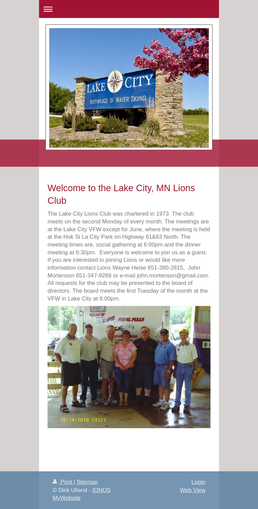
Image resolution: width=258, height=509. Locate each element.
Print (63, 482)
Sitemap (87, 482)
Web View (192, 490)
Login (198, 482)
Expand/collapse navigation (129, 9)
